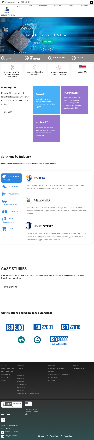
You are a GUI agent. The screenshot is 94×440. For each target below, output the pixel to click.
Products (57, 5)
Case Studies (5, 377)
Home (18, 6)
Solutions (43, 5)
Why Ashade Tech (7, 372)
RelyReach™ (21, 378)
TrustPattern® (21, 384)
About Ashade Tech (7, 369)
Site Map (41, 436)
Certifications (5, 374)
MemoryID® (21, 387)
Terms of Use (68, 436)
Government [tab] (11, 194)
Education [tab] (10, 211)
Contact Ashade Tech (78, 369)
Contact (84, 5)
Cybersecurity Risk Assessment (58, 374)
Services (71, 5)
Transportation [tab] (9, 203)
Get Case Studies (10, 287)
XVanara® (20, 390)
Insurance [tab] (10, 187)
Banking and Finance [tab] (11, 178)
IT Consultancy (53, 377)
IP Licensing (52, 380)
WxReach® (20, 381)
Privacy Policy (54, 436)
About (29, 5)
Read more (8, 112)
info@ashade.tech (10, 2)
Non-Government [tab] (8, 220)
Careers (3, 380)
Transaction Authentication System (28, 393)
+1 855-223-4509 (25, 2)
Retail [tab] (8, 229)
